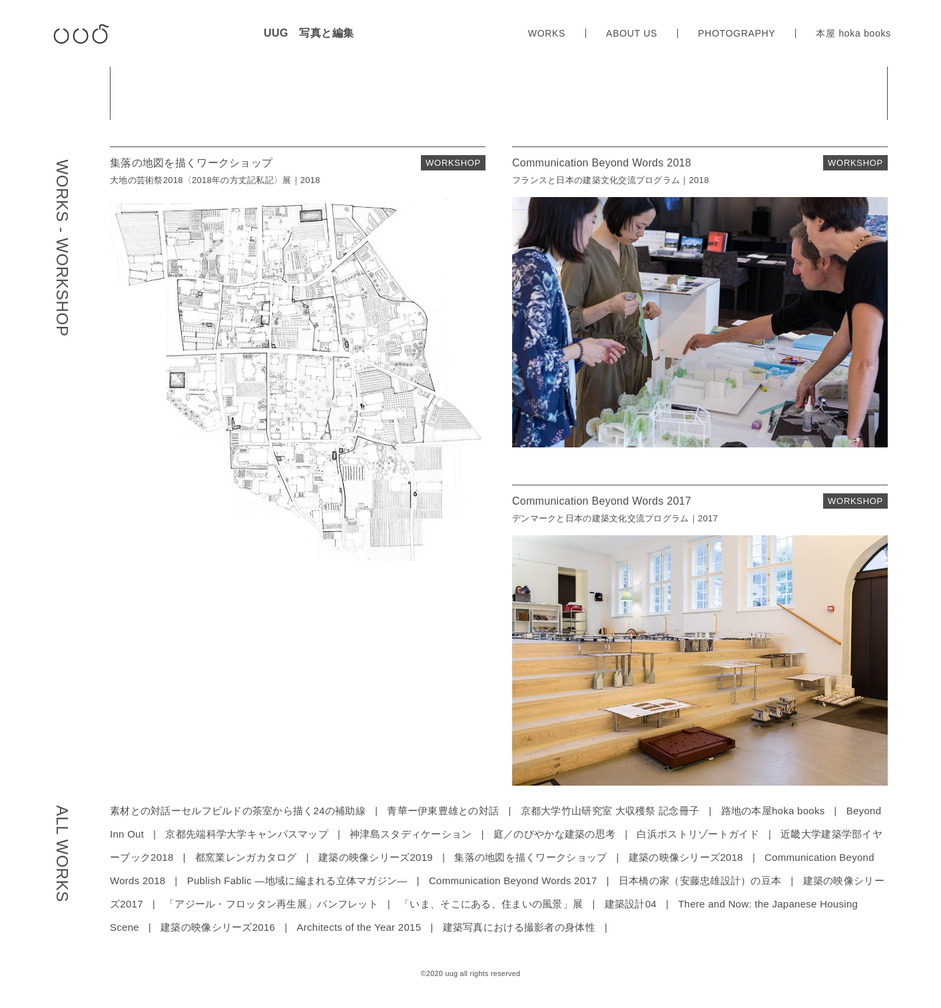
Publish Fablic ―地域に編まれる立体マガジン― (297, 880)
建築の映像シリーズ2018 (686, 857)
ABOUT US (631, 33)
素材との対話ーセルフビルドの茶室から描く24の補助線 (238, 810)
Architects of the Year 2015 (358, 927)
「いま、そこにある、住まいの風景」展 (491, 903)
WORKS (546, 33)
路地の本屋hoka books (773, 810)
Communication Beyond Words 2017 (513, 880)
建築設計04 (631, 903)
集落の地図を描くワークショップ (530, 857)
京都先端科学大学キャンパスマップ (246, 834)
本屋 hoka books (853, 33)
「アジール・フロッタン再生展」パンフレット (271, 903)
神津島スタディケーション (410, 834)
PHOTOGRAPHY (736, 33)
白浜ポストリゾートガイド (698, 834)
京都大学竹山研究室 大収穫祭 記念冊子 (610, 810)
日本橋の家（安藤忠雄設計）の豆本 (700, 880)
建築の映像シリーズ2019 (375, 857)
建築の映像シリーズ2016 (217, 927)
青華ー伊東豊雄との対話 (443, 810)
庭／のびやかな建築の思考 (554, 834)
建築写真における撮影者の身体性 (519, 927)
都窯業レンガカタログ (246, 857)
